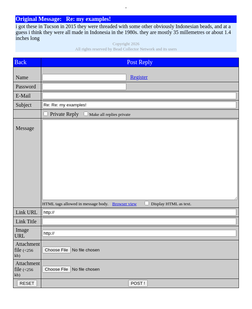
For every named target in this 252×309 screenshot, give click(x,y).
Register (128, 77)
